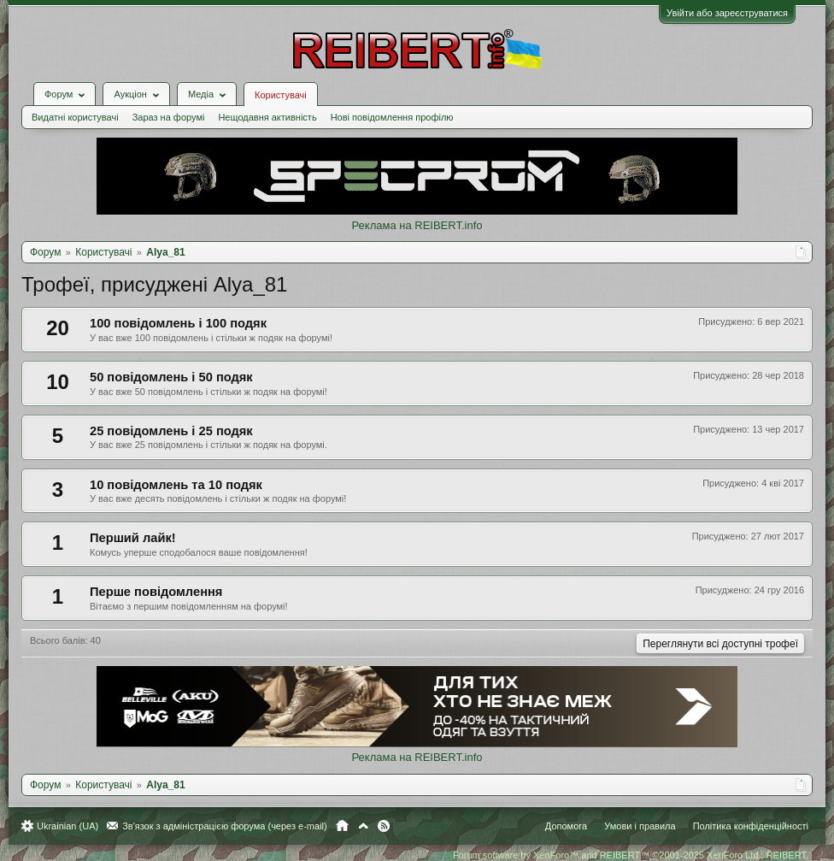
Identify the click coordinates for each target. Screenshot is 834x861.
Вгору (363, 826)
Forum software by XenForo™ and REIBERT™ (630, 855)
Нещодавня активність (267, 117)
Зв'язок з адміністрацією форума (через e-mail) (224, 826)
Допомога (566, 826)
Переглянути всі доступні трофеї (720, 644)
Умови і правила (639, 826)
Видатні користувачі (75, 117)
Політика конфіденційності (750, 826)
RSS (384, 826)
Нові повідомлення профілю (392, 117)
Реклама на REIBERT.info (416, 225)
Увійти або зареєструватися (727, 13)
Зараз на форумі (168, 117)
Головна (342, 826)
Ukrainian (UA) (67, 826)
